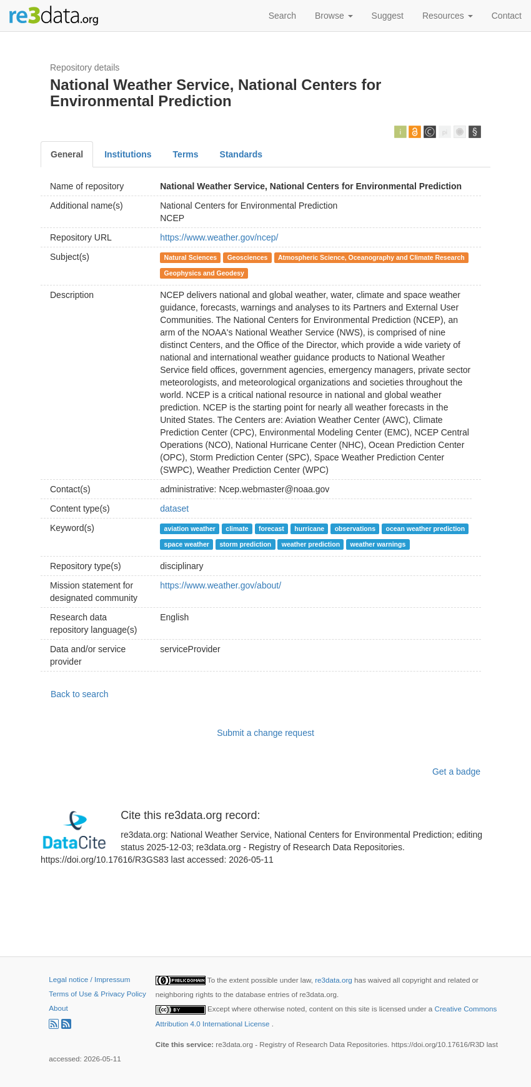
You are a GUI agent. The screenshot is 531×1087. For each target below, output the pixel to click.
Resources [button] (447, 16)
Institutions (127, 154)
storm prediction (245, 544)
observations (355, 528)
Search (282, 16)
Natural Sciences (190, 257)
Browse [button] (334, 16)
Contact (507, 16)
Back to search (80, 694)
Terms (186, 154)
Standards (241, 154)
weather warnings (378, 544)
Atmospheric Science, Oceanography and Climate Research (371, 257)
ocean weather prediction (425, 528)
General (67, 154)
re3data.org (334, 980)
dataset (174, 509)
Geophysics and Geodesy (204, 273)
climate (237, 528)
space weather (186, 544)
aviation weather (190, 528)
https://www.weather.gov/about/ (220, 585)
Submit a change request (265, 733)
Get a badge (456, 772)
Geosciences (247, 257)
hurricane (309, 528)
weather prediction (311, 544)
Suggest (388, 16)
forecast (271, 528)
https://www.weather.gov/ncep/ (219, 237)
